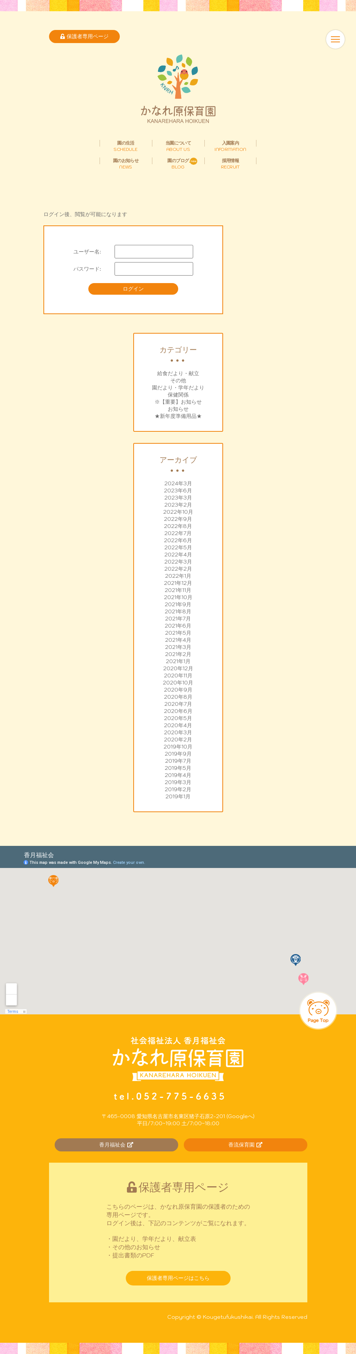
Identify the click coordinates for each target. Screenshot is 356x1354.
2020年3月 (178, 732)
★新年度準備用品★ (178, 416)
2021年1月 (178, 661)
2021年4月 (178, 640)
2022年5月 (178, 547)
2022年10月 (178, 511)
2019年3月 (178, 782)
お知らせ (178, 409)
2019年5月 (178, 768)
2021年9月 (178, 604)
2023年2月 (178, 504)
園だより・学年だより (178, 387)
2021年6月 (178, 625)
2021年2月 (178, 654)
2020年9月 (178, 689)
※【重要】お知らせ (178, 401)
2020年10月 (178, 682)
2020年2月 (178, 739)
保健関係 (178, 394)
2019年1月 (178, 796)
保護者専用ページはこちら (178, 1278)
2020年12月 (178, 668)
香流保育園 (245, 1144)
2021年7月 (178, 618)
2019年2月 (178, 789)
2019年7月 (178, 761)
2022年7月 (178, 533)
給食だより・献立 (178, 373)
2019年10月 (178, 746)
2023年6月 (178, 490)
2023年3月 (178, 497)
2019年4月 (178, 775)
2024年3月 (178, 483)
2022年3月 (178, 561)
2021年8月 (178, 611)
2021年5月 (178, 632)
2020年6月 (178, 711)
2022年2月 (178, 568)
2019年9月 (178, 753)
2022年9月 (178, 519)
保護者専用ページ (84, 36)
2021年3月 (178, 647)
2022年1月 (178, 576)
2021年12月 (178, 583)
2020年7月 (178, 704)
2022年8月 (178, 526)
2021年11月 (178, 590)
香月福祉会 (116, 1144)
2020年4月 (178, 725)
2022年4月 (178, 554)
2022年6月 (178, 540)
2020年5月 (178, 718)
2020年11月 (178, 675)
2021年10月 (178, 597)
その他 (178, 380)
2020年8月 (178, 696)
